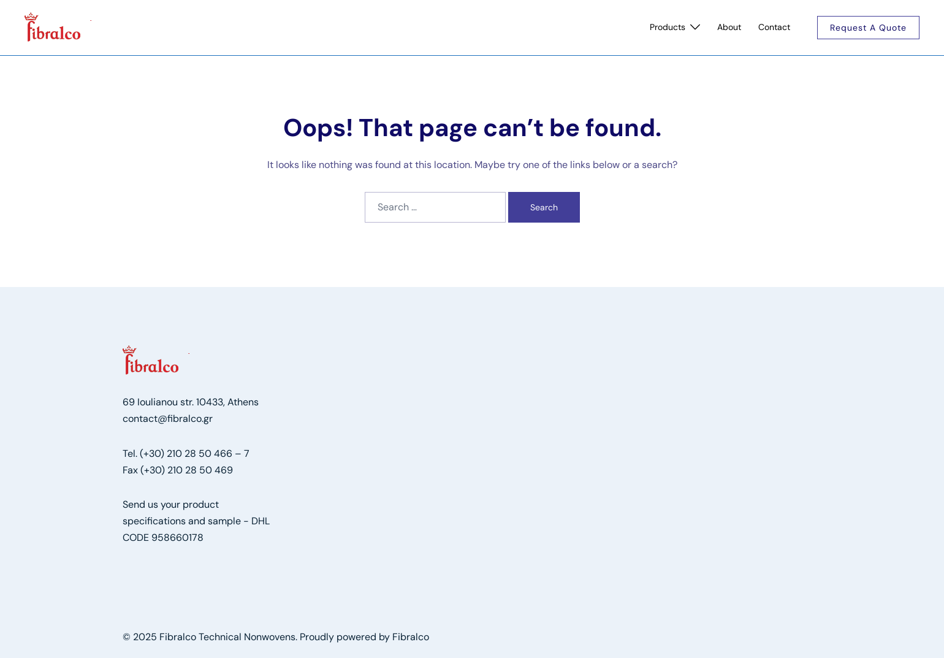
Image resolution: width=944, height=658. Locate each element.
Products (667, 27)
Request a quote (868, 27)
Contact (774, 27)
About (729, 27)
